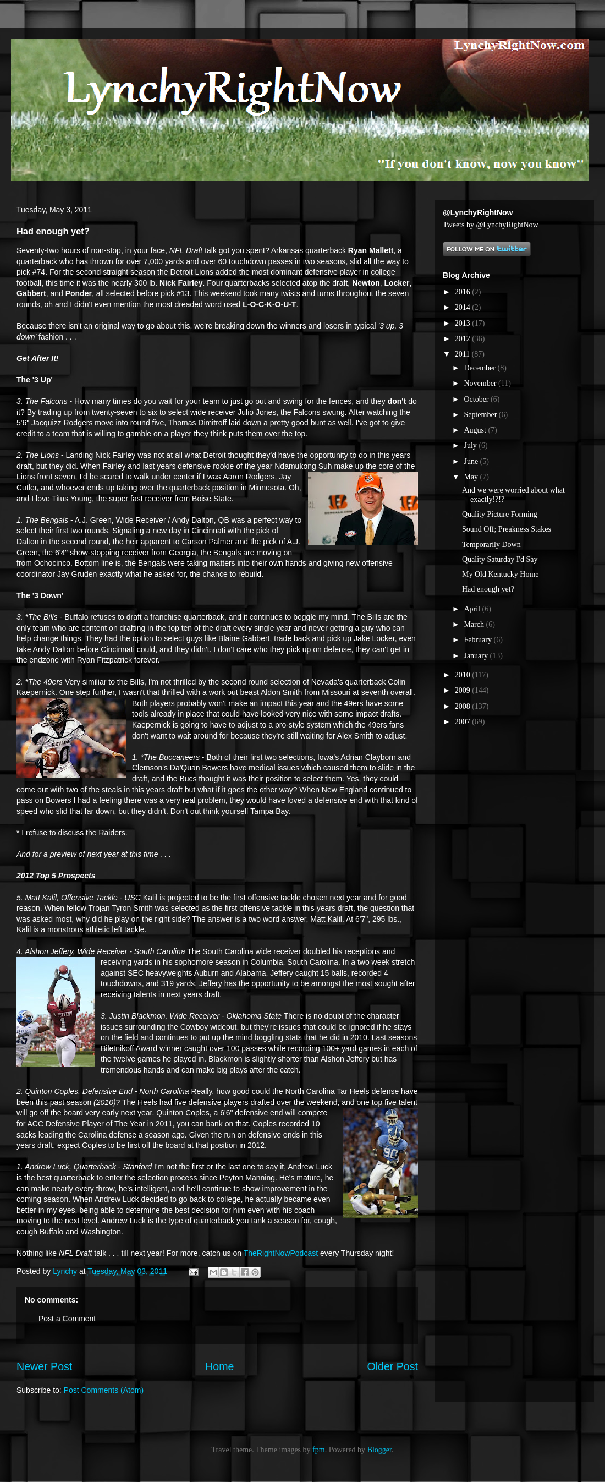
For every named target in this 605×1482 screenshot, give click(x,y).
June (472, 461)
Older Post (392, 1366)
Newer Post (44, 1366)
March (475, 624)
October (477, 399)
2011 (463, 354)
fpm (318, 1450)
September (481, 415)
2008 (463, 706)
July (471, 445)
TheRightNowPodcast (281, 1253)
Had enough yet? (488, 589)
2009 (463, 690)
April (473, 609)
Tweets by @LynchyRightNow (490, 225)
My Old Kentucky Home (500, 574)
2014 (463, 307)
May (472, 477)
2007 (463, 722)
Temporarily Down (491, 544)
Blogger (379, 1450)
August (476, 430)
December (480, 368)
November (481, 383)
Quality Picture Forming (499, 514)
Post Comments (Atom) (104, 1390)
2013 (463, 323)
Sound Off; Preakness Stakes (506, 529)
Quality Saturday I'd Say (499, 559)
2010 (463, 675)
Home (219, 1366)
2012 (463, 339)
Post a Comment (67, 1318)
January (477, 656)
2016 (463, 292)
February (478, 640)
